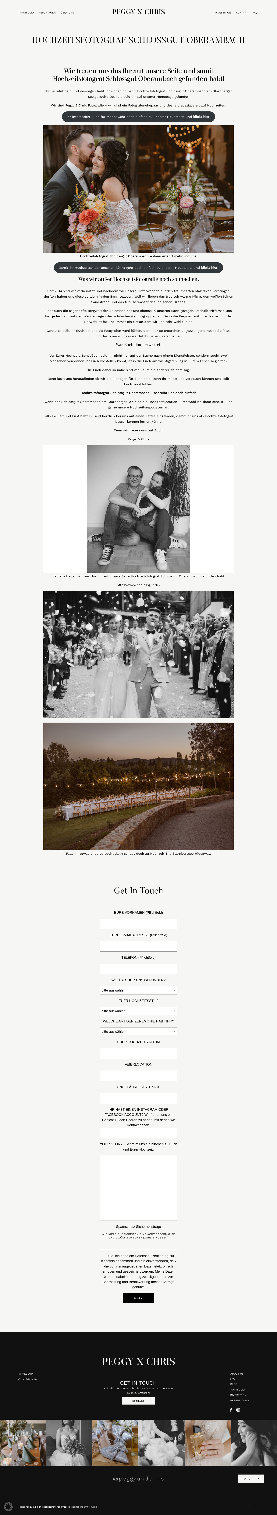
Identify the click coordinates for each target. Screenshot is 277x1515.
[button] (8, 1506)
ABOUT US (237, 1373)
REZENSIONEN (239, 1400)
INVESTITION (223, 12)
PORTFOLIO (27, 12)
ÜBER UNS (67, 12)
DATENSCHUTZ (27, 1378)
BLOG (233, 1384)
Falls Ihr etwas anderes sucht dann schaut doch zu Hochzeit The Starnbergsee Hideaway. (138, 853)
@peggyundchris (139, 1478)
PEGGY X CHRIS (138, 1365)
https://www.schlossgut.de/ (138, 585)
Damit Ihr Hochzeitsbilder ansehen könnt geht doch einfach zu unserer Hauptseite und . (138, 268)
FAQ (255, 12)
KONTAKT (242, 12)
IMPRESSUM (25, 1373)
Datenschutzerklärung (152, 1256)
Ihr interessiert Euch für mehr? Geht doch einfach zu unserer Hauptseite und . (138, 117)
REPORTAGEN (47, 12)
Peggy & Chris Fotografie (84, 105)
